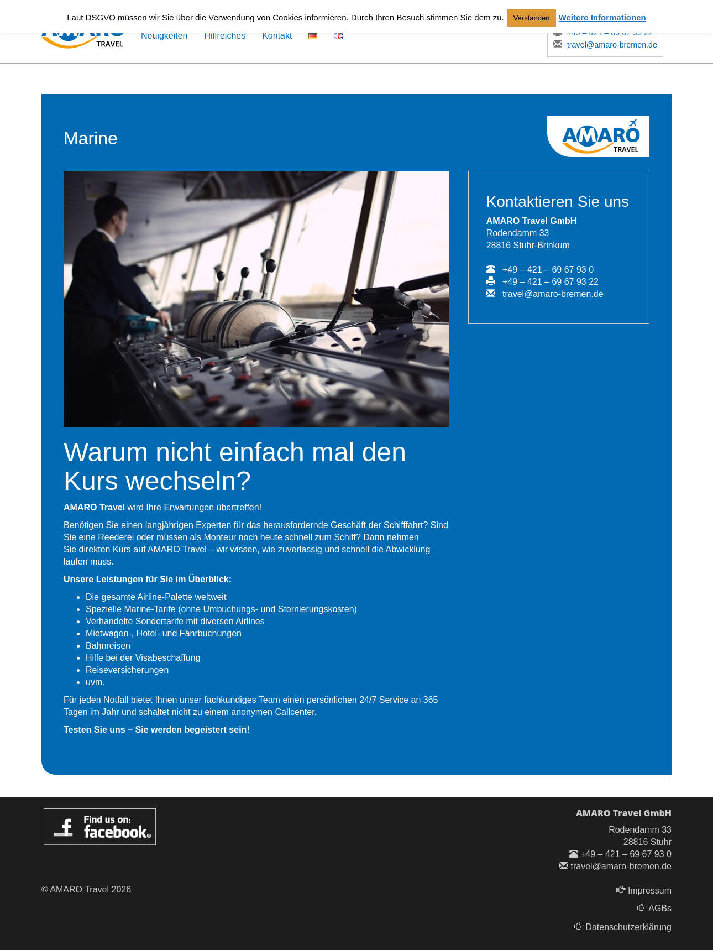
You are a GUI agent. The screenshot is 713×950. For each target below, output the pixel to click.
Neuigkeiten (164, 35)
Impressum (650, 890)
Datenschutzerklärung (628, 927)
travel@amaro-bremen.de (605, 44)
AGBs (660, 908)
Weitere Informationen (602, 17)
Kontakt (277, 35)
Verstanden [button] (531, 18)
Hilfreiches (225, 35)
